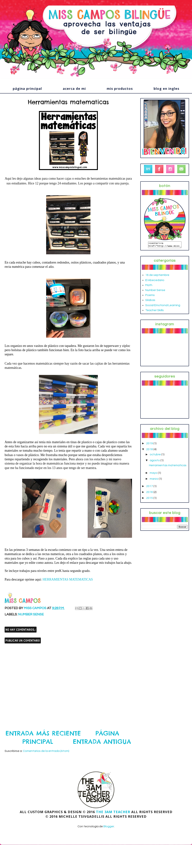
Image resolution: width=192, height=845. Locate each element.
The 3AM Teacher (113, 812)
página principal (27, 88)
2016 (149, 493)
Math (148, 286)
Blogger (108, 826)
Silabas (150, 301)
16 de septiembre (157, 276)
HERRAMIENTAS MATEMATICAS (68, 579)
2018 (149, 450)
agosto (155, 461)
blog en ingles (166, 88)
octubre (155, 455)
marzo (154, 479)
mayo (154, 473)
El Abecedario (154, 281)
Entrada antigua (102, 741)
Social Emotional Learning (162, 306)
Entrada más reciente (43, 733)
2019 (149, 444)
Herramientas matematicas (167, 466)
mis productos (120, 88)
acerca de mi (74, 88)
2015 (149, 499)
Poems (150, 296)
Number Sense (31, 614)
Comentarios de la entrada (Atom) (46, 750)
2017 (149, 487)
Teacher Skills (154, 311)
